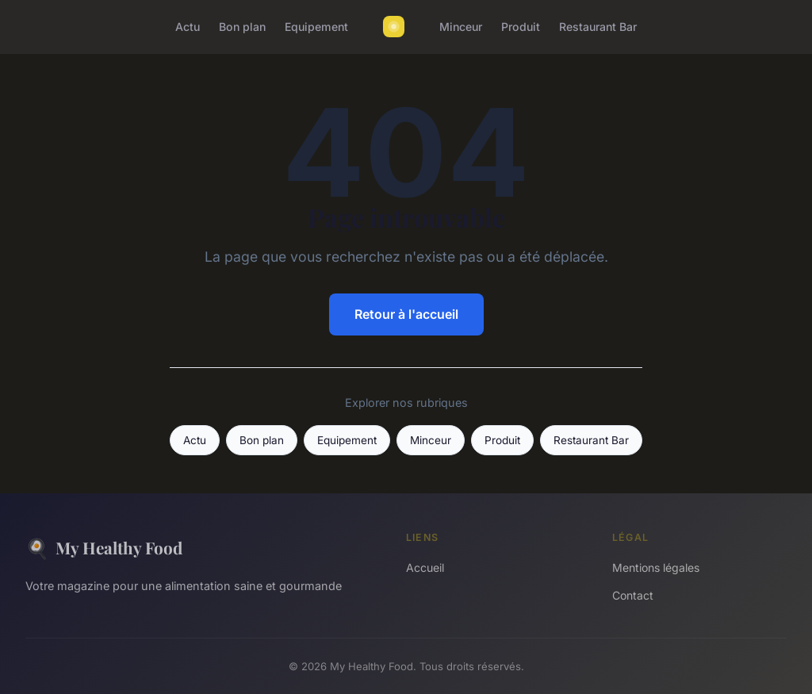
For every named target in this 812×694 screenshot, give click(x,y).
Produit (520, 26)
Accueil (425, 567)
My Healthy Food (103, 547)
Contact (632, 595)
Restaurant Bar (598, 26)
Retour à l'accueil (406, 314)
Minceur (460, 26)
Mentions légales (655, 567)
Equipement (316, 26)
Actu (187, 26)
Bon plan (242, 26)
